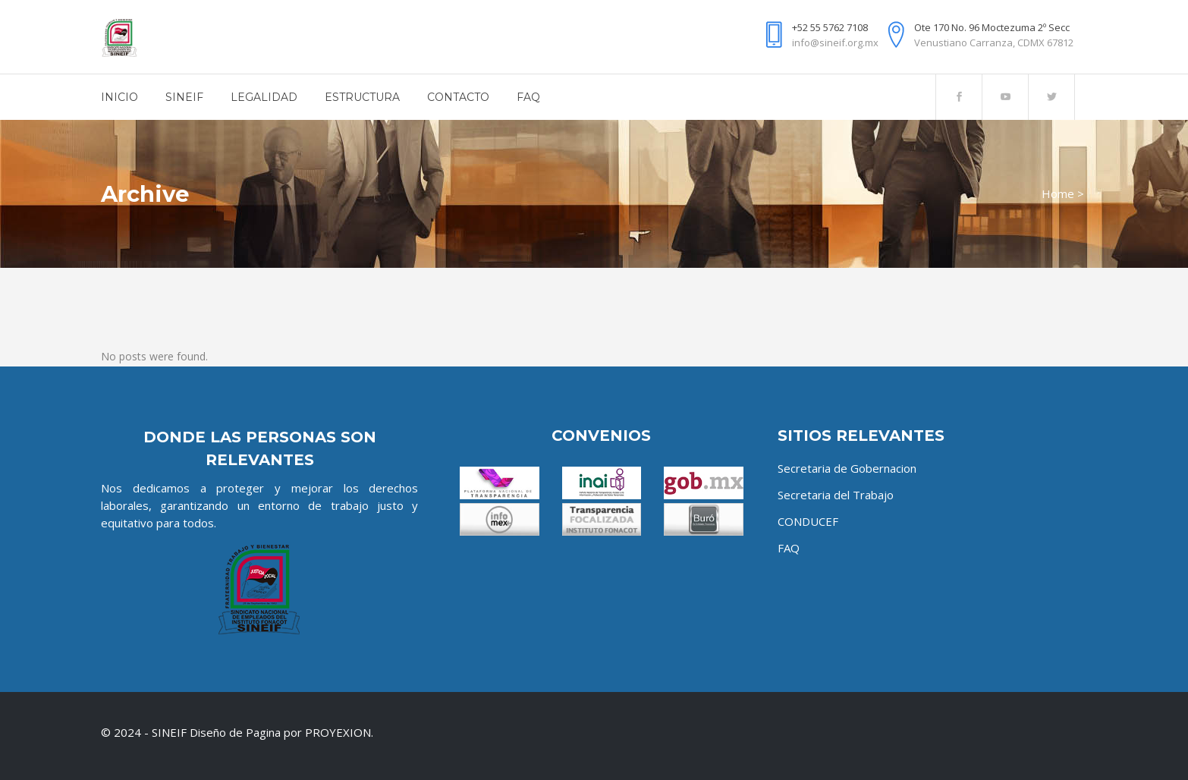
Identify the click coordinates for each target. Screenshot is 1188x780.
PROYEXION (338, 732)
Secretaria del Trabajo (836, 494)
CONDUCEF (808, 521)
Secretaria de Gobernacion (847, 468)
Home (1058, 193)
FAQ (789, 547)
